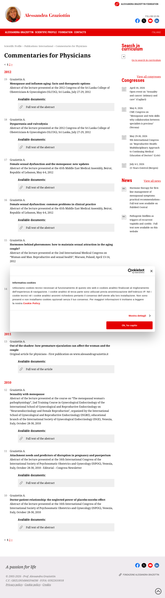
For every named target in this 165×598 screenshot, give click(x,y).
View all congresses (149, 76)
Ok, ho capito (129, 325)
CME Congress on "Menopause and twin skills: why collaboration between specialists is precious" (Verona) (145, 119)
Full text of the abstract (40, 107)
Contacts (80, 32)
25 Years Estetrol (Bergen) (144, 167)
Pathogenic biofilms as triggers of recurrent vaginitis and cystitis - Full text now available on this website (144, 223)
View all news (152, 181)
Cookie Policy (31, 303)
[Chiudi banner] (151, 271)
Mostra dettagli (137, 315)
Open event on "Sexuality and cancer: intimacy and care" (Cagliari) (143, 95)
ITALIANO (156, 32)
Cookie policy (32, 584)
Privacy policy (14, 584)
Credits (47, 584)
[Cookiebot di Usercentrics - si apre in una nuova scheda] (130, 271)
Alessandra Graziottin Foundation (139, 4)
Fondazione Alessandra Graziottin (141, 574)
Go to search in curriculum (146, 60)
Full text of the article (39, 369)
